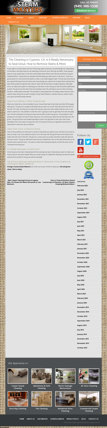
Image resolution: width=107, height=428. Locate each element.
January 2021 (82, 249)
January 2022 (82, 195)
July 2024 (80, 190)
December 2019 (83, 307)
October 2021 (82, 208)
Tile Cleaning (42, 408)
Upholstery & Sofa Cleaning (41, 387)
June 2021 (80, 226)
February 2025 (82, 186)
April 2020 (81, 289)
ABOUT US (31, 419)
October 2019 (82, 316)
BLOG (88, 18)
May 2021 (80, 231)
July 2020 (80, 276)
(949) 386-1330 (86, 6)
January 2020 (82, 303)
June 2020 (80, 280)
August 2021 (81, 217)
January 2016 (82, 334)
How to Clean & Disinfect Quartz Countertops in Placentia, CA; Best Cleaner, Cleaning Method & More (59, 182)
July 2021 (80, 222)
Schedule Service (86, 10)
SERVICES (44, 18)
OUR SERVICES (42, 419)
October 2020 (82, 262)
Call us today (17, 169)
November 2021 (83, 204)
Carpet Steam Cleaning (18, 387)
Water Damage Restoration (65, 387)
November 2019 (83, 312)
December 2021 (83, 199)
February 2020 (82, 298)
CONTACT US (14, 22)
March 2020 (81, 294)
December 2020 (83, 253)
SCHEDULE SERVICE (61, 18)
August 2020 (81, 271)
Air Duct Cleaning (89, 386)
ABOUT (32, 18)
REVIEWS (77, 18)
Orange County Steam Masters (19, 167)
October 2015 (82, 348)
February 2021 (82, 244)
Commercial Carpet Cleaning (89, 409)
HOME (9, 18)
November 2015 (83, 343)
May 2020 (80, 285)
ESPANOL (21, 18)
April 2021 (81, 235)
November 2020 (83, 258)
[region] (53, 39)
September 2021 (83, 213)
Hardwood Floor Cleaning (65, 409)
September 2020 (83, 267)
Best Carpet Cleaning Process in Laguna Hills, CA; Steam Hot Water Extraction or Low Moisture (24, 182)
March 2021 (81, 240)
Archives (81, 181)
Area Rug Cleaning (17, 408)
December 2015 (83, 339)
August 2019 (81, 325)
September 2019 (83, 321)
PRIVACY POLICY (73, 419)
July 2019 (80, 330)
